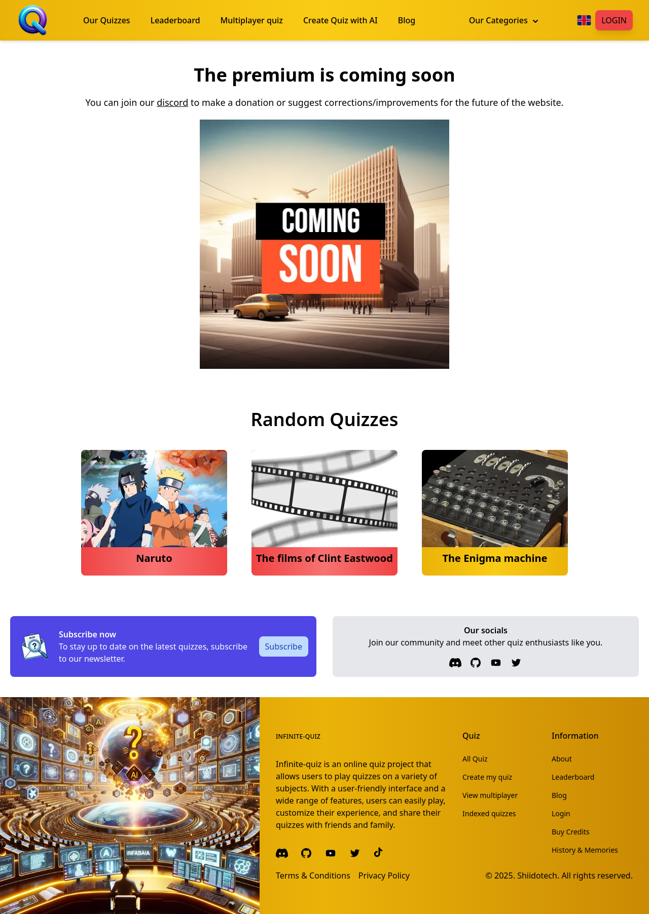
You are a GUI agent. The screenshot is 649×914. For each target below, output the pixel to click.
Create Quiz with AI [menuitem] (340, 20)
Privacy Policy (384, 875)
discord (172, 102)
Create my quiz (487, 777)
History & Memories (585, 850)
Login (614, 20)
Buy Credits (571, 831)
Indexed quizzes (489, 813)
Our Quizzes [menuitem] (106, 20)
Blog (559, 795)
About (562, 759)
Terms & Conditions (313, 875)
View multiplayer (490, 795)
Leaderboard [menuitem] (175, 20)
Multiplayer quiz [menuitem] (252, 20)
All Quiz (475, 759)
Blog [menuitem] (406, 20)
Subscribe (283, 646)
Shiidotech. (538, 875)
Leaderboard (573, 777)
